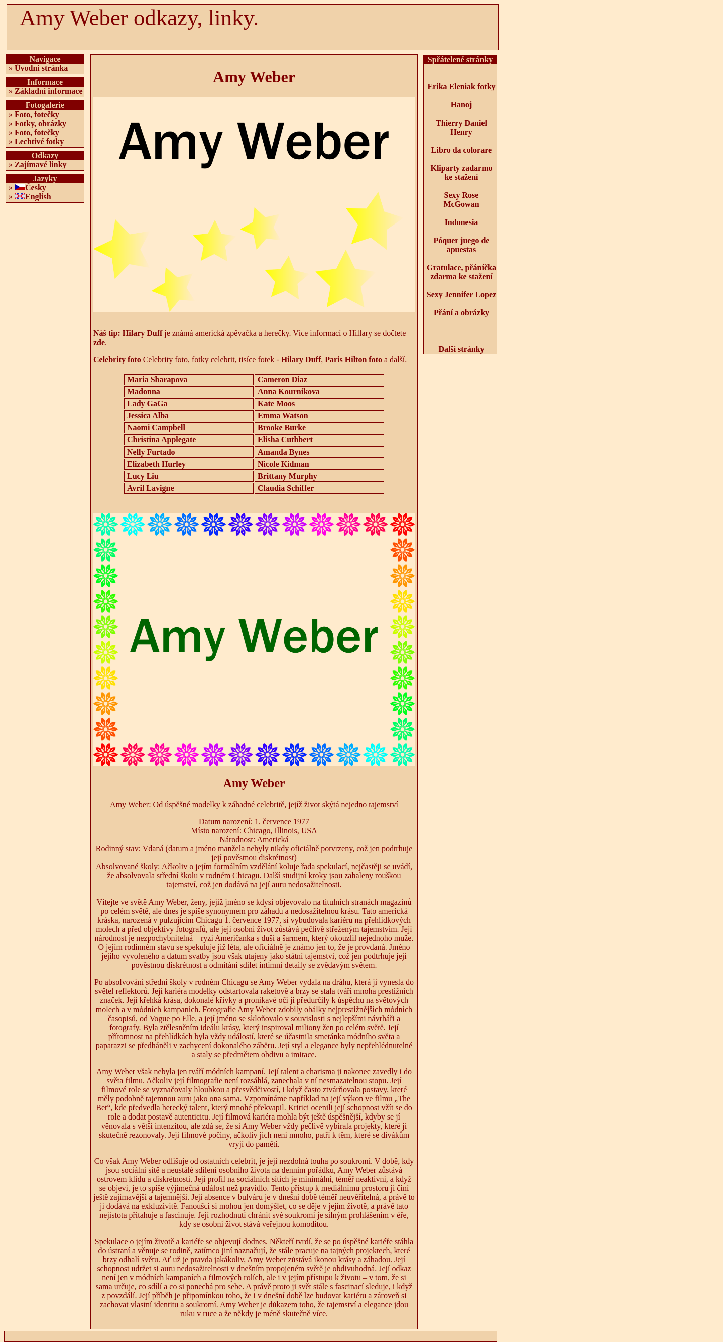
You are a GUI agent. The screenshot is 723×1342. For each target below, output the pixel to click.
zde (99, 342)
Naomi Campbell (156, 427)
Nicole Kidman (283, 464)
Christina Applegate (161, 439)
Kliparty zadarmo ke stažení (461, 172)
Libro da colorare (461, 150)
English (38, 196)
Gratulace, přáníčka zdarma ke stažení (461, 272)
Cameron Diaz (282, 379)
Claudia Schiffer (286, 488)
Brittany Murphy (287, 476)
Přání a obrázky (461, 312)
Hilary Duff (143, 333)
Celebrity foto (117, 359)
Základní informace (49, 91)
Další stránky (461, 349)
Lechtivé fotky (39, 141)
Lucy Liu (143, 476)
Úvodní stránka (41, 68)
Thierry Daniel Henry (461, 127)
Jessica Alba (148, 415)
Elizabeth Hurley (156, 464)
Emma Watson (283, 415)
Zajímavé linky (41, 164)
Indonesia (461, 222)
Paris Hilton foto (353, 359)
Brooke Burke (282, 427)
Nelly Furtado (151, 452)
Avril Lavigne (150, 488)
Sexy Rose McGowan (461, 199)
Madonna (143, 391)
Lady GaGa (147, 403)
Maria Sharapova (157, 379)
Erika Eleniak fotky (461, 86)
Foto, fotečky (37, 114)
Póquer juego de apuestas (462, 245)
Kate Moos (276, 403)
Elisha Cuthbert (285, 439)
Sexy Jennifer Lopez (461, 294)
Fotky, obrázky (40, 123)
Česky (35, 187)
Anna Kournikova (289, 391)
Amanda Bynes (284, 452)
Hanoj (461, 104)
